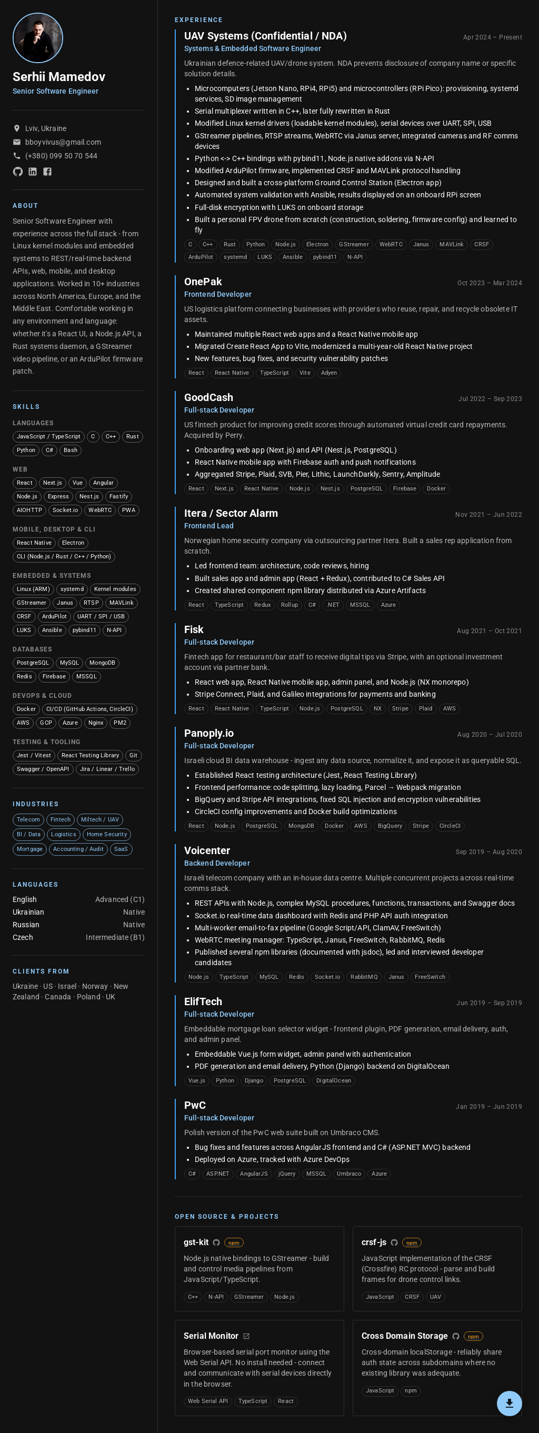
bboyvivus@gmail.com (63, 142)
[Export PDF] (509, 1403)
